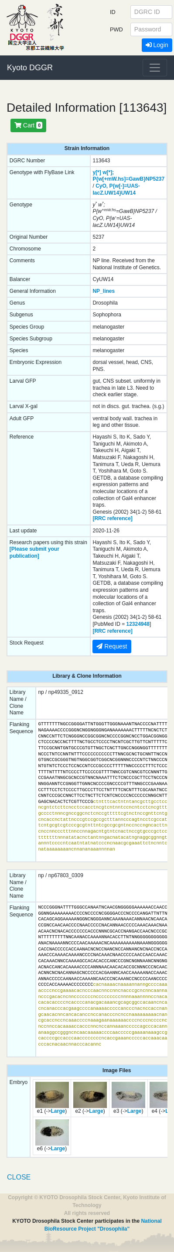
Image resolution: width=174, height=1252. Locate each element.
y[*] (96, 172)
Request (111, 646)
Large (58, 1111)
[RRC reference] (112, 518)
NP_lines (103, 291)
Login (157, 44)
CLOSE (19, 1177)
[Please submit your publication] (34, 552)
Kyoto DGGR (30, 67)
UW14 (128, 193)
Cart (28, 125)
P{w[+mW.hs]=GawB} (118, 179)
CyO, (102, 186)
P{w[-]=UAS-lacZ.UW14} (116, 189)
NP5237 (155, 179)
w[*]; (108, 172)
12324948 (138, 624)
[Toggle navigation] (155, 67)
